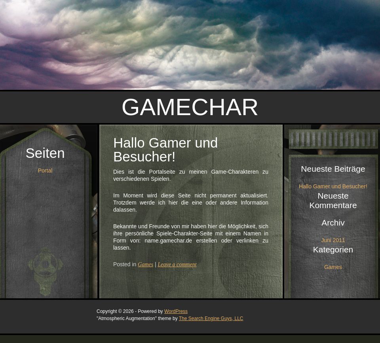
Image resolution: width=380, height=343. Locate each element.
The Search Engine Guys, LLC (211, 318)
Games (145, 264)
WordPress (176, 311)
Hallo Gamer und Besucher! (165, 149)
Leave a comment (177, 264)
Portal (45, 170)
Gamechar (190, 107)
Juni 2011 (333, 240)
